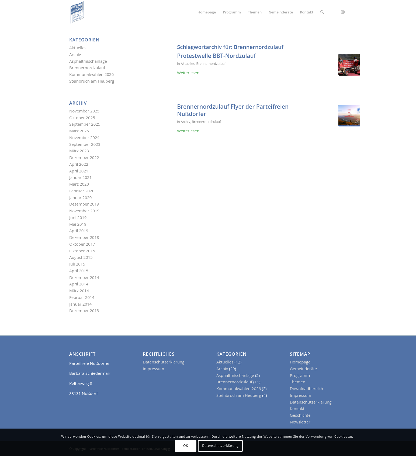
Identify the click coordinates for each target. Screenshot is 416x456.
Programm (300, 375)
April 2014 (78, 284)
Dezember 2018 (84, 237)
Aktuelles (188, 63)
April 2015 (78, 270)
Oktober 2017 (82, 244)
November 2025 (84, 111)
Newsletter (300, 422)
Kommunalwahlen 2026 (91, 74)
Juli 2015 (77, 264)
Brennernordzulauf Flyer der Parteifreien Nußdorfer (233, 110)
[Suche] (322, 12)
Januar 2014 (80, 304)
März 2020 (79, 184)
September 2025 (84, 124)
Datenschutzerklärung (164, 362)
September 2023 (84, 144)
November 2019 (84, 210)
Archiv (185, 121)
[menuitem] (206, 12)
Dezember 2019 (84, 204)
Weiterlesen (188, 72)
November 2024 (84, 137)
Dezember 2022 (84, 157)
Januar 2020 (80, 197)
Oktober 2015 (82, 250)
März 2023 (79, 150)
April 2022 (78, 164)
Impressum (153, 368)
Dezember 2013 (84, 310)
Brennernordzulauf (211, 63)
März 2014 (79, 290)
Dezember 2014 (84, 277)
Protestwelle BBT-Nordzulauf (216, 55)
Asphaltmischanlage (88, 61)
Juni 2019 (77, 217)
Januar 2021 (80, 177)
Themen (297, 381)
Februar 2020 (81, 190)
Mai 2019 (77, 224)
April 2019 (78, 230)
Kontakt (297, 408)
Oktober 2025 (82, 117)
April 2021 (78, 171)
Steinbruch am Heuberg (91, 81)
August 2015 (81, 257)
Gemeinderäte (303, 368)
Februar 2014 (81, 297)
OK (185, 445)
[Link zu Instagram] (343, 12)
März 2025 (79, 130)
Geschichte (300, 415)
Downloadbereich (306, 388)
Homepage (300, 362)
